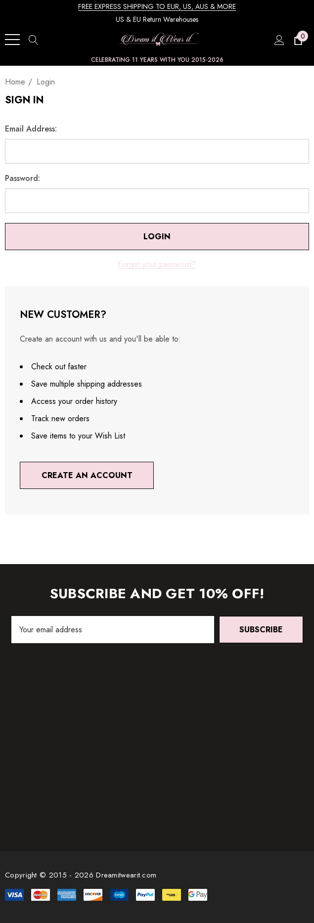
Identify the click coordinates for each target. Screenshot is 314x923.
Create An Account (87, 475)
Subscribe (261, 629)
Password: (22, 178)
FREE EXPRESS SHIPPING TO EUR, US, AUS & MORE (157, 6)
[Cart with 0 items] (297, 39)
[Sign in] (278, 39)
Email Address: (31, 129)
